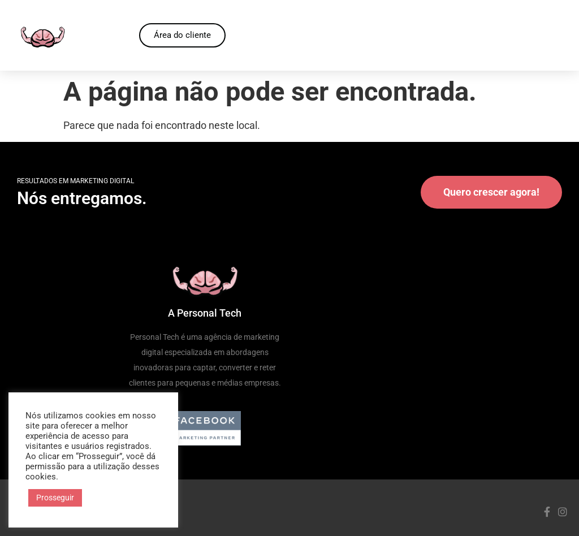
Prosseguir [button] (55, 497)
